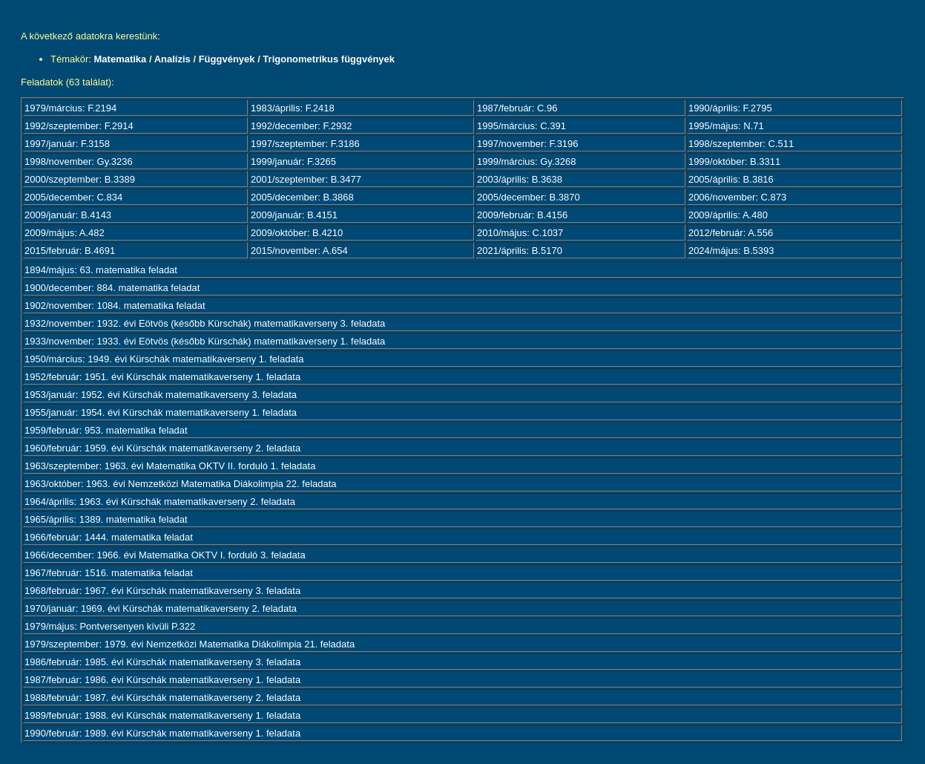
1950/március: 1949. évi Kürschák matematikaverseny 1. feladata (163, 359)
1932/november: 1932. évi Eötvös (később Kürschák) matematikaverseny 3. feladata (204, 323)
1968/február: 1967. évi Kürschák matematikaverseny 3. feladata (162, 590)
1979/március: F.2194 (70, 108)
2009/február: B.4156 (522, 215)
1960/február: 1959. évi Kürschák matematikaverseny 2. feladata (162, 448)
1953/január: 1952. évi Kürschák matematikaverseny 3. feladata (160, 394)
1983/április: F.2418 (293, 108)
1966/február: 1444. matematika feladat (108, 537)
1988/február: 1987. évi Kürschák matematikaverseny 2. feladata (162, 697)
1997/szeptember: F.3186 (305, 143)
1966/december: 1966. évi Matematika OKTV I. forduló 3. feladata (165, 555)
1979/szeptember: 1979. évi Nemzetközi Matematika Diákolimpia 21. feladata (189, 644)
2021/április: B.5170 (519, 250)
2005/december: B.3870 (528, 197)
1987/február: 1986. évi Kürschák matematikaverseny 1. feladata (162, 679)
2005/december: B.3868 (302, 197)
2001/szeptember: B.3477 (306, 179)
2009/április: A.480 (728, 215)
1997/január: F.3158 (67, 143)
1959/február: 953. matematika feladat (106, 430)
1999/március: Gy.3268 (526, 161)
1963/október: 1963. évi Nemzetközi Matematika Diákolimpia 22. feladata (180, 483)
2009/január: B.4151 (294, 215)
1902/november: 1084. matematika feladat (114, 305)
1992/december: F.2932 (301, 125)
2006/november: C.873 (737, 197)
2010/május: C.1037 (520, 232)
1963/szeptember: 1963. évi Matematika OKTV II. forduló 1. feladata (169, 465)
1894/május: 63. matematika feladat (100, 269)
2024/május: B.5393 (731, 250)
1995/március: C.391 (521, 125)
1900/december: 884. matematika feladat (112, 287)
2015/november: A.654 (299, 250)
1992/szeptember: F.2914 (79, 125)
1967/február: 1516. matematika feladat (108, 572)
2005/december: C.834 (73, 197)
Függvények (227, 59)
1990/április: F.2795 (730, 108)
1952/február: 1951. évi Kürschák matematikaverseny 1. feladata (162, 376)
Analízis (172, 59)
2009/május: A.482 (64, 232)
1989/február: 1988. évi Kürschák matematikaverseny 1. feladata (162, 715)
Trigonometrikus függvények (329, 59)
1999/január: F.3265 (293, 161)
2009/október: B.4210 (297, 232)
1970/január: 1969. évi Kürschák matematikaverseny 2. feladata (160, 608)
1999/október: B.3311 (734, 161)
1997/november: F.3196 (528, 143)
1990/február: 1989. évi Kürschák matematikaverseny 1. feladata (162, 733)
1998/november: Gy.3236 (78, 161)
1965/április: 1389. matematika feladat (106, 519)
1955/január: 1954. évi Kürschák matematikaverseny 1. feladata (160, 412)
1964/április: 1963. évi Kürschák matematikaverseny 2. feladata (159, 501)
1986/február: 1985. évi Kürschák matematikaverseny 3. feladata (162, 661)
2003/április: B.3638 (519, 179)
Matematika (120, 59)
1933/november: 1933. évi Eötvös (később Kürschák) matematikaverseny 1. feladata (204, 341)
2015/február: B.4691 (69, 250)
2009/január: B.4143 (67, 215)
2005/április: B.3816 (731, 179)
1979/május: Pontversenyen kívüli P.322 (109, 626)
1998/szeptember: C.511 (741, 143)
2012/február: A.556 (730, 232)
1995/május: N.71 (726, 125)
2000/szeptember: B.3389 (79, 179)
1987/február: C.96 (517, 108)
